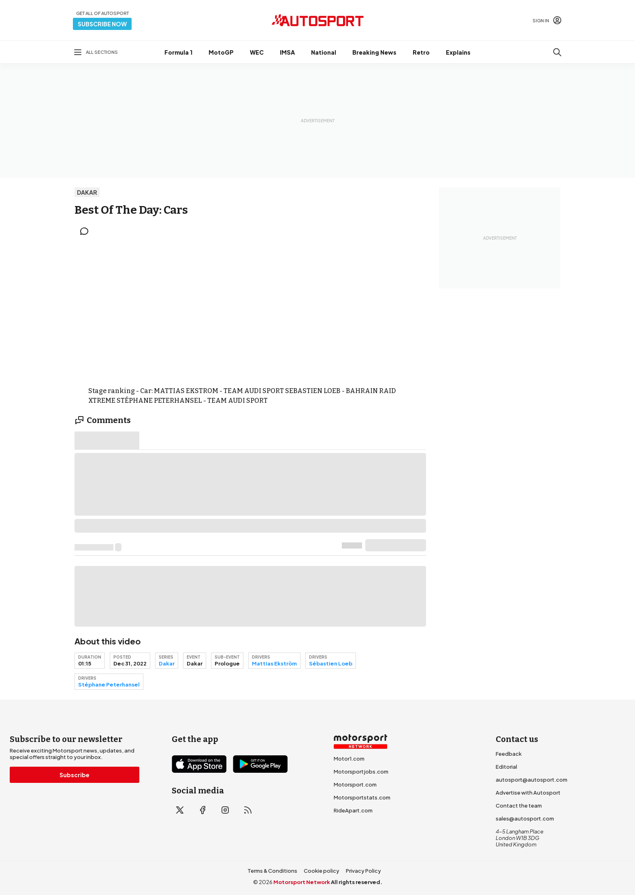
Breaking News (374, 52)
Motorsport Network (301, 882)
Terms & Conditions (272, 870)
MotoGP (221, 52)
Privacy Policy (363, 870)
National (323, 52)
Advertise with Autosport (528, 792)
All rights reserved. (356, 882)
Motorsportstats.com (362, 797)
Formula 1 (178, 52)
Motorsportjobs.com (361, 771)
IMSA (287, 52)
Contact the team (519, 805)
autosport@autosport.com (531, 779)
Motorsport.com (355, 784)
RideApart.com (353, 810)
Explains (458, 52)
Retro (421, 52)
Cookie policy (321, 870)
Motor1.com (349, 758)
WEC (257, 52)
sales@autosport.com (525, 818)
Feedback (509, 753)
